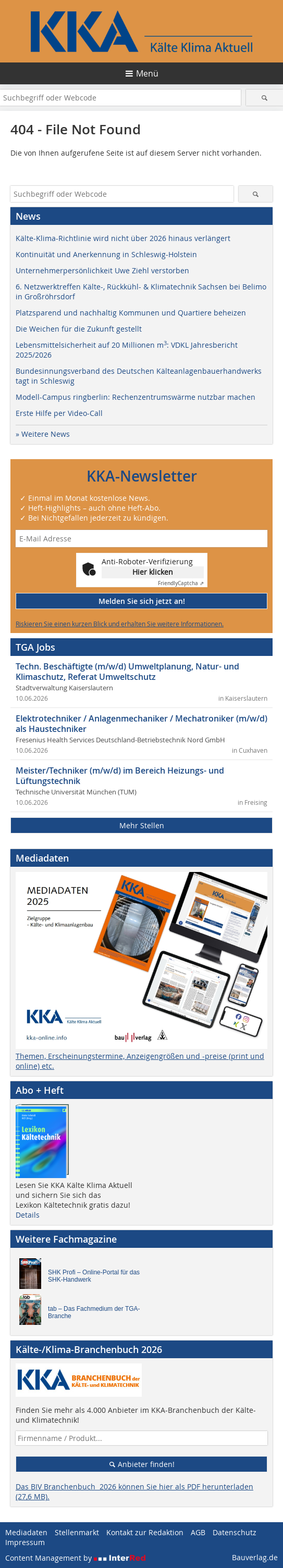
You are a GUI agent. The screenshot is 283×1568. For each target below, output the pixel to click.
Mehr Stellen (141, 825)
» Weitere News (43, 434)
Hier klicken (152, 572)
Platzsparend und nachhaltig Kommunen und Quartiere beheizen (131, 313)
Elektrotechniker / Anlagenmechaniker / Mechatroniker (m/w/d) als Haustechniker (141, 724)
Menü (147, 73)
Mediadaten (26, 1532)
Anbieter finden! (141, 1464)
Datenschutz (234, 1532)
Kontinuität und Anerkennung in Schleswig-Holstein (106, 254)
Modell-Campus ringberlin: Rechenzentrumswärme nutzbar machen (135, 397)
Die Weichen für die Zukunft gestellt (79, 329)
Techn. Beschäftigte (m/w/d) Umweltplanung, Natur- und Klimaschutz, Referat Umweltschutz (127, 671)
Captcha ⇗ (181, 583)
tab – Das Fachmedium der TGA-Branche (94, 1312)
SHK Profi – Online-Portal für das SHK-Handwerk (94, 1276)
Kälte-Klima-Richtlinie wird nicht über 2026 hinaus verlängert (123, 238)
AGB (198, 1532)
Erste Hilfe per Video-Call (59, 413)
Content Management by (75, 1558)
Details (28, 1215)
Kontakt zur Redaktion (144, 1532)
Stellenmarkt (77, 1532)
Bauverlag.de (255, 1557)
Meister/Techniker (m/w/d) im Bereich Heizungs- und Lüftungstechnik (120, 776)
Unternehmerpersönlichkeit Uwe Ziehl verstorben (102, 270)
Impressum (25, 1542)
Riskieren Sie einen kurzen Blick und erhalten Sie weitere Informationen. (120, 623)
